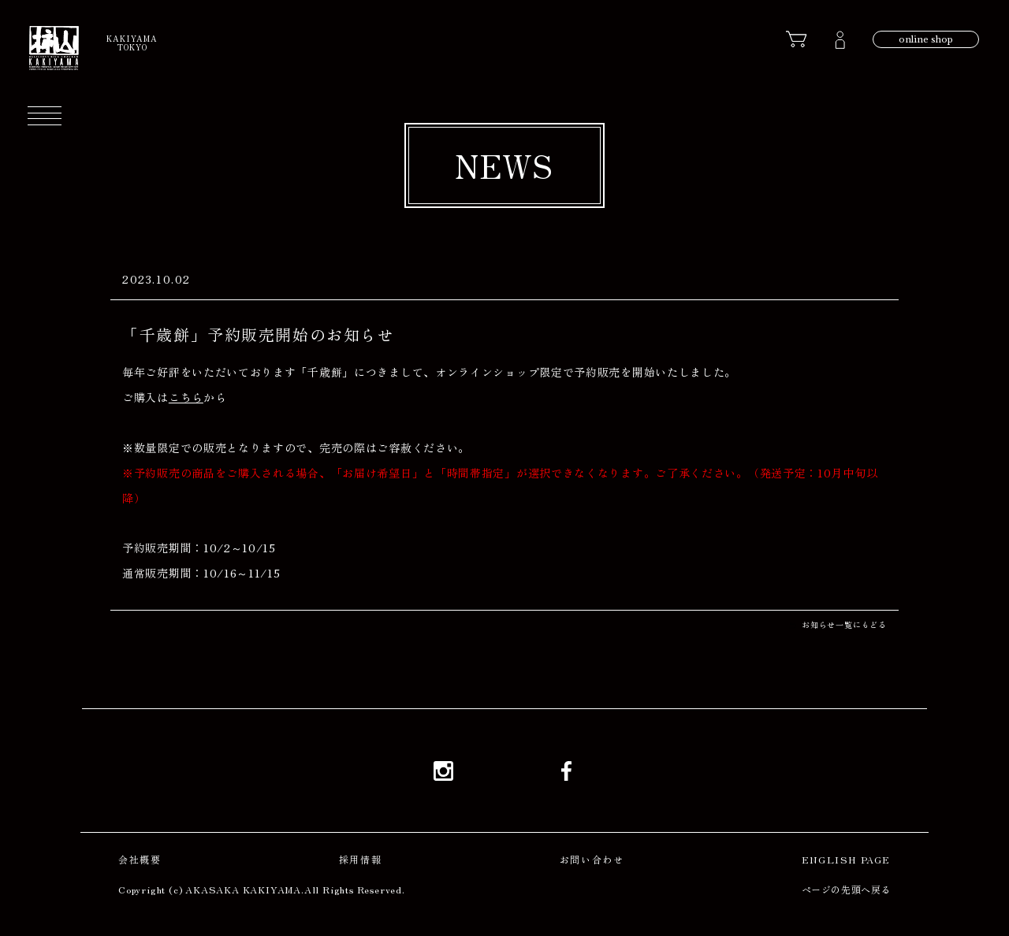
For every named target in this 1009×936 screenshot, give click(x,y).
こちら (186, 397)
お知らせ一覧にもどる (844, 624)
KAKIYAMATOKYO (132, 42)
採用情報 (360, 859)
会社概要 (139, 859)
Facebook (566, 770)
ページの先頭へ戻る (846, 889)
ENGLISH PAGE (846, 859)
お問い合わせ (592, 859)
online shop (926, 39)
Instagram (443, 770)
